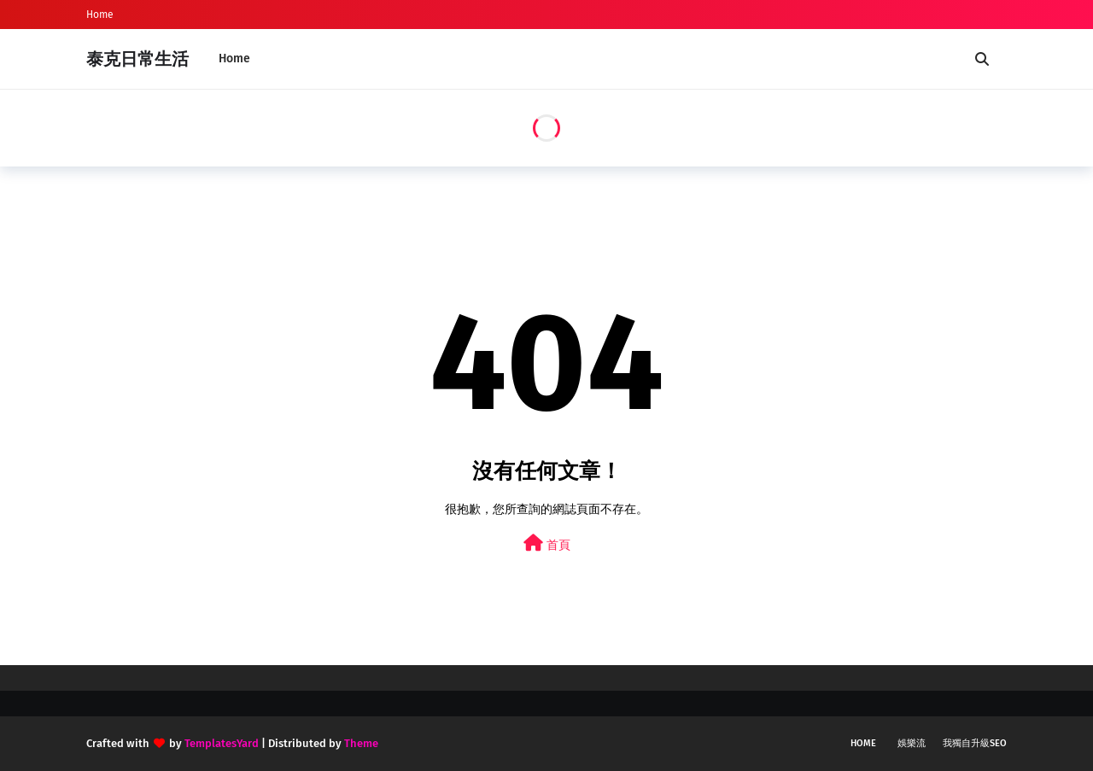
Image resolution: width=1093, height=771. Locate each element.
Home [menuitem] (234, 58)
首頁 (546, 543)
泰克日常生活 (137, 59)
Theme (361, 743)
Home (100, 14)
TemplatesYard (221, 743)
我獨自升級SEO (975, 743)
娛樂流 (911, 743)
